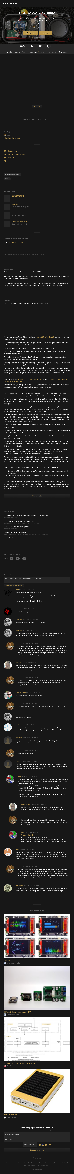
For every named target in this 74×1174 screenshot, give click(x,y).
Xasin (19, 776)
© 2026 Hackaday (37, 1169)
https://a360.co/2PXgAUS (45, 337)
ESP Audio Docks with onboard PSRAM (18, 1012)
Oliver (17, 849)
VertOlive (8, 1066)
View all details (37, 496)
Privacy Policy (54, 1163)
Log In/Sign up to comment (14, 585)
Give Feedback (32, 1163)
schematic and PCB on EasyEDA (29, 379)
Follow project (30, 33)
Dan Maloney (19, 885)
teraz (17, 589)
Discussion (64, 52)
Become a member (24, 1130)
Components (33, 52)
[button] (68, 3)
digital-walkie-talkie (10, 1115)
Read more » (8, 492)
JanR (17, 725)
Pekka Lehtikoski (20, 662)
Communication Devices (20, 222)
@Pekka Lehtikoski (27, 835)
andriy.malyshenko (12, 963)
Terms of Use (43, 1163)
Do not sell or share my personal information (37, 1165)
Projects (15, 204)
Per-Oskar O (19, 737)
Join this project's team (12, 138)
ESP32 (14, 213)
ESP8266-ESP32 (18, 196)
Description (8, 52)
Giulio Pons (19, 619)
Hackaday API (64, 1163)
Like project (46, 33)
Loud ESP (7, 961)
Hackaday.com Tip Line (16, 242)
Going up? (37, 1158)
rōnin (17, 609)
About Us (8, 1163)
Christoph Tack (10, 1117)
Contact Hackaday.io (19, 1163)
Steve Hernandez (21, 692)
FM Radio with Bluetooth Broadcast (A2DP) (19, 1064)
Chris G (37, 27)
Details (17, 52)
